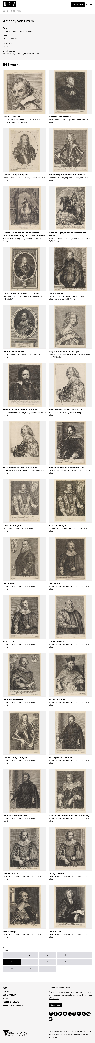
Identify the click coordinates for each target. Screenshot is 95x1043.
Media (5, 999)
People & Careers (11, 1002)
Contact (7, 991)
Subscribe (55, 1005)
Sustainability (9, 995)
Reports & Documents (13, 1006)
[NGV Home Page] (9, 4)
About (5, 988)
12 (30, 969)
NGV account (54, 998)
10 (83, 962)
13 (47, 969)
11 (12, 969)
